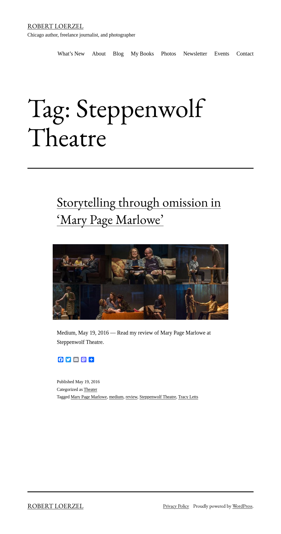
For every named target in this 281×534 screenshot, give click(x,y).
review (131, 396)
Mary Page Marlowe (89, 396)
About (99, 54)
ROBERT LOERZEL (55, 26)
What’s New (71, 54)
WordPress (242, 506)
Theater (90, 389)
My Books (142, 54)
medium (116, 396)
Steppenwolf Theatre (157, 396)
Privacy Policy (176, 506)
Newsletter (195, 54)
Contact (245, 54)
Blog (118, 54)
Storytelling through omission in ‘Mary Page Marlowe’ (139, 210)
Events (221, 54)
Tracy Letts (188, 396)
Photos (168, 54)
